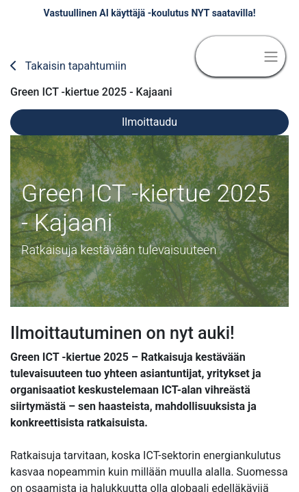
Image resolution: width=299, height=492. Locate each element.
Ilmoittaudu (149, 121)
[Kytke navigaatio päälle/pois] (271, 56)
